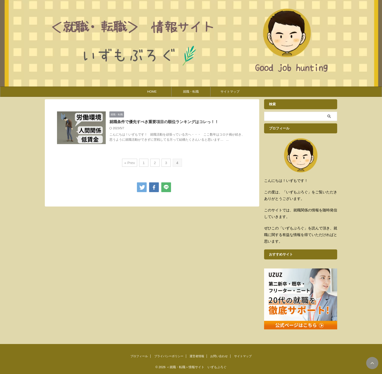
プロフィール (139, 356)
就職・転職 (191, 91)
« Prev (129, 163)
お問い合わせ (219, 356)
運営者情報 (197, 356)
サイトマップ (229, 91)
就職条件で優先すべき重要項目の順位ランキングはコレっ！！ (164, 122)
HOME (152, 91)
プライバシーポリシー (168, 356)
